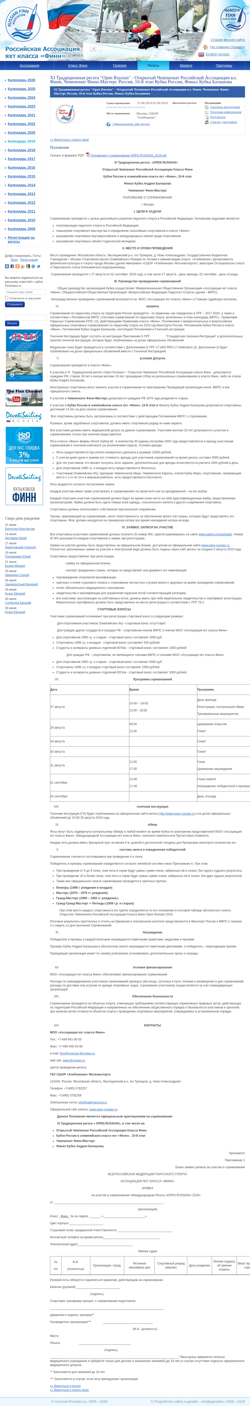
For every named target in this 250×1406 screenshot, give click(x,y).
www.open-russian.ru (216, 545)
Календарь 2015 (21, 176)
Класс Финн (78, 66)
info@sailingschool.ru (92, 1102)
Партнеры (224, 66)
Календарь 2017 (21, 159)
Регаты (153, 66)
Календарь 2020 (21, 133)
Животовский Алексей (20, 547)
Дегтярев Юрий (15, 538)
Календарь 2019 (21, 141)
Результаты (215, 117)
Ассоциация (29, 66)
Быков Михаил (15, 566)
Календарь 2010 (21, 220)
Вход (14, 260)
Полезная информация (223, 112)
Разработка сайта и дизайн (176, 1401)
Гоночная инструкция (222, 107)
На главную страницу (227, 47)
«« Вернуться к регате (65, 1386)
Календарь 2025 (21, 89)
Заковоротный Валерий (21, 584)
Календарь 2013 (21, 194)
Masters (186, 66)
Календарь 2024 (21, 98)
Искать (12, 323)
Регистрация (29, 260)
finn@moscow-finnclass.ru (77, 1053)
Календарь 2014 (21, 185)
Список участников (221, 122)
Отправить (14, 304)
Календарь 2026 (21, 80)
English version (218, 54)
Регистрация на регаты (21, 240)
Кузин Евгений (15, 593)
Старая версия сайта (228, 40)
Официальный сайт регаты (128, 124)
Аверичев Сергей (17, 575)
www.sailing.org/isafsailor (215, 534)
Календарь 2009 (21, 229)
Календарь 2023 (21, 106)
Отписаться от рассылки (25, 298)
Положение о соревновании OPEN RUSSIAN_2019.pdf (126, 155)
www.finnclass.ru (74, 1060)
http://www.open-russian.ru (177, 813)
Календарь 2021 (21, 115)
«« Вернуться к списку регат (69, 140)
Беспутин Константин (20, 529)
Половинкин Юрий (18, 556)
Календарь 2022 (21, 124)
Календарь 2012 (21, 203)
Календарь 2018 (21, 150)
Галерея (119, 66)
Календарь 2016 (21, 168)
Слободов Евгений (18, 603)
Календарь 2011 (21, 211)
